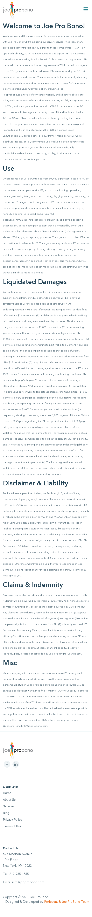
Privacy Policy (12, 819)
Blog (6, 813)
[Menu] (85, 9)
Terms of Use (12, 826)
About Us (9, 800)
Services (9, 806)
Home (7, 793)
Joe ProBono (39, 897)
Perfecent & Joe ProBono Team (66, 902)
